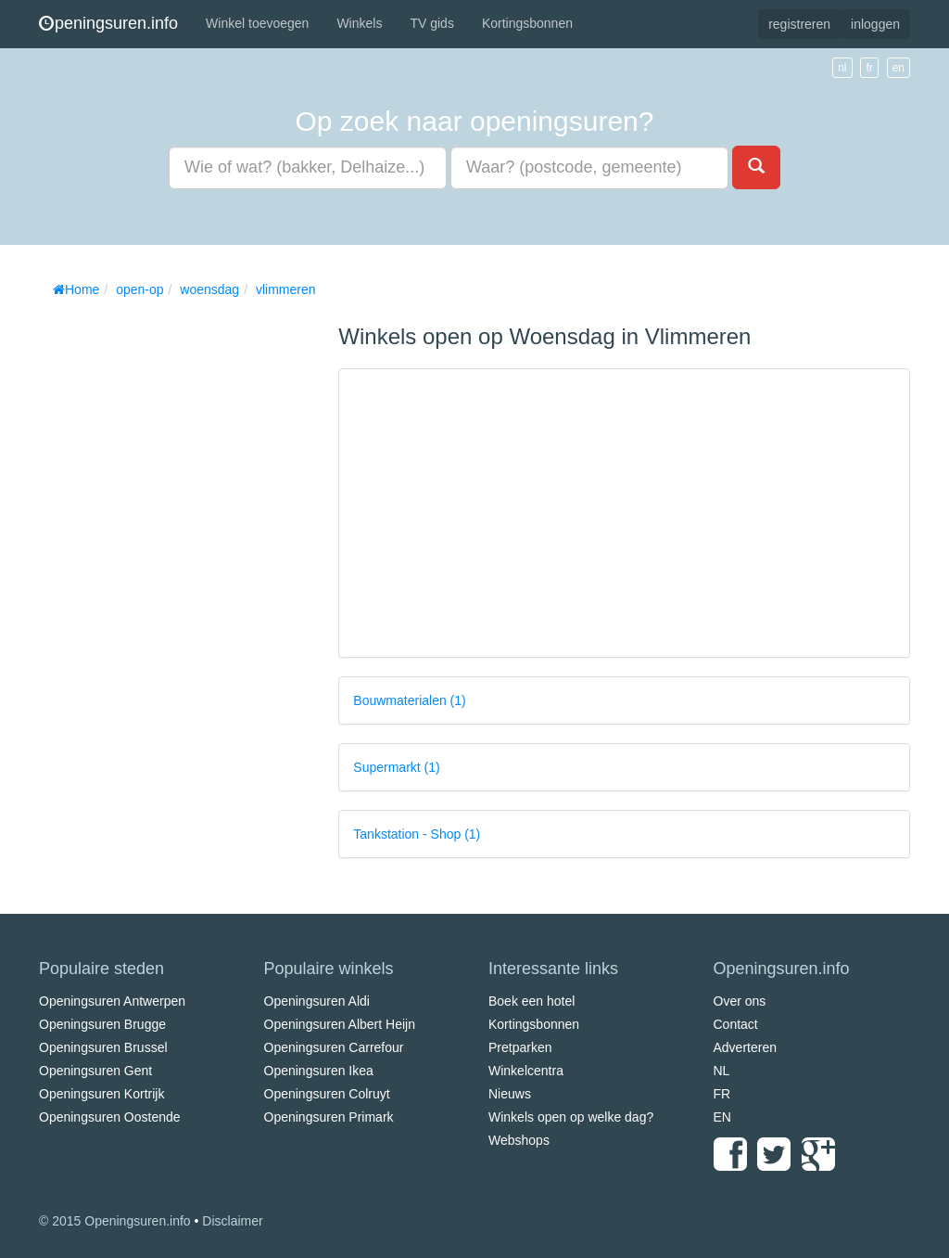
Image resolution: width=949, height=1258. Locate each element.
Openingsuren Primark (329, 1117)
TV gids (431, 23)
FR (722, 1093)
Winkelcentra (525, 1070)
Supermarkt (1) (396, 767)
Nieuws (509, 1093)
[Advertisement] (178, 584)
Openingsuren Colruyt (327, 1093)
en (898, 67)
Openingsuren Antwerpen (112, 1001)
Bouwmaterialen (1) (409, 700)
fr (869, 67)
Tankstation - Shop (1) (416, 834)
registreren (799, 24)
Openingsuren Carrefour (334, 1047)
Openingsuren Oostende (110, 1117)
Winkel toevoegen (257, 23)
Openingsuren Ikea (318, 1070)
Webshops (519, 1140)
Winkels (359, 23)
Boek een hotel (531, 1001)
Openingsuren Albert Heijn (339, 1024)
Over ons (740, 1001)
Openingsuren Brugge (102, 1024)
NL (722, 1070)
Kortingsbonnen (527, 23)
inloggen (875, 24)
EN (722, 1117)
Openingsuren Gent (95, 1070)
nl (842, 67)
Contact (736, 1024)
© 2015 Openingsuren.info (115, 1220)
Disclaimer (232, 1220)
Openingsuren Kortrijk (101, 1093)
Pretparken (519, 1047)
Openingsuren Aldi (317, 1001)
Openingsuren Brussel (103, 1047)
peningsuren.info (108, 23)
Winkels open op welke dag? (570, 1117)
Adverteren (745, 1047)
